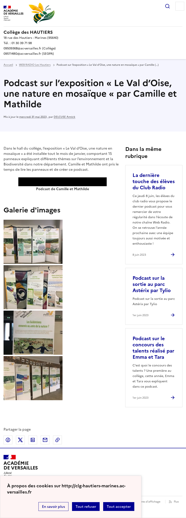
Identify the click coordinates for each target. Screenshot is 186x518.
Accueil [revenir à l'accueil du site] (8, 65)
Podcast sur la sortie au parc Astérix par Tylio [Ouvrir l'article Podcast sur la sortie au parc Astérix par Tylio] (152, 284)
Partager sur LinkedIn (32, 439)
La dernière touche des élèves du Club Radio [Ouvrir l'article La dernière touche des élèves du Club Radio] (154, 181)
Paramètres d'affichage (145, 502)
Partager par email (45, 439)
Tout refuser (86, 506)
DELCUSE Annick (64, 117)
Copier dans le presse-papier (57, 439)
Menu (179, 6)
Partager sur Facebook (8, 439)
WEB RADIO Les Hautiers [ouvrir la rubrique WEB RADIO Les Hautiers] (35, 65)
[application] (62, 181)
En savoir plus (53, 506)
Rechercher (167, 6)
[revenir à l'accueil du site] (93, 32)
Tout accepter (119, 506)
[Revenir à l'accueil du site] (21, 467)
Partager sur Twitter (20, 439)
